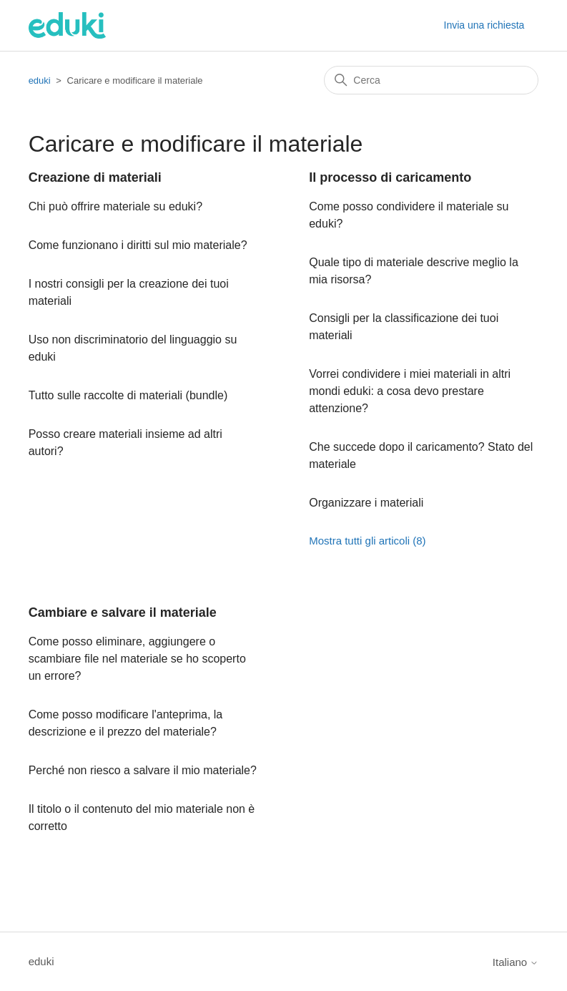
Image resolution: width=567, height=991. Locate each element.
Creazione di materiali (95, 177)
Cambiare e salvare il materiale (123, 612)
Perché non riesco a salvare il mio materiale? (143, 770)
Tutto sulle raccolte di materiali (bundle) (128, 395)
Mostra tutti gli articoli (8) (367, 540)
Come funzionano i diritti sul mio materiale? (138, 245)
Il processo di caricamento (390, 177)
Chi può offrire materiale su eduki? (115, 206)
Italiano (516, 962)
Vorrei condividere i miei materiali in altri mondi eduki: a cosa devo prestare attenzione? (410, 391)
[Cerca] (431, 80)
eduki (40, 80)
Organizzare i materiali (366, 503)
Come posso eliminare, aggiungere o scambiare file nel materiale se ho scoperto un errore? (137, 658)
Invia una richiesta (484, 25)
